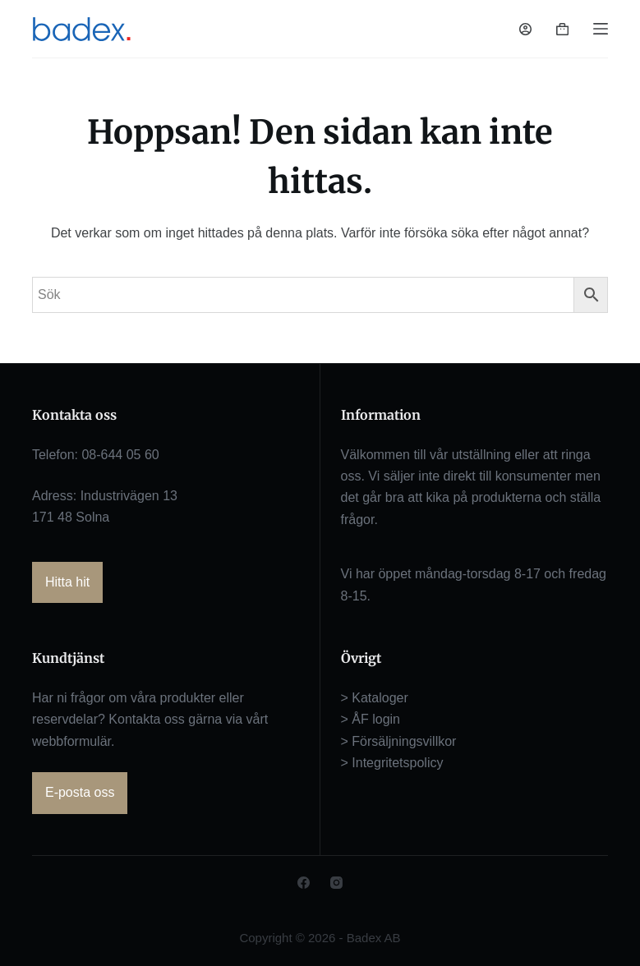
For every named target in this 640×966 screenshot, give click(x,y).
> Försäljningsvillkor (399, 741)
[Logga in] (525, 29)
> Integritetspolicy (392, 763)
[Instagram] (336, 882)
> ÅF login (370, 719)
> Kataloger (374, 698)
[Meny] (600, 28)
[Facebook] (303, 882)
